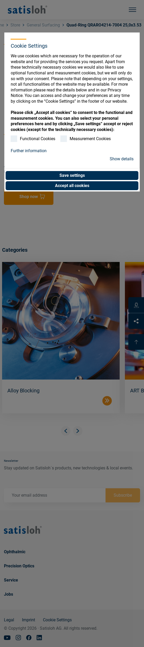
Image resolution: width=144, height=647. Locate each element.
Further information (29, 150)
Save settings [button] (72, 175)
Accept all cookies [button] (72, 185)
